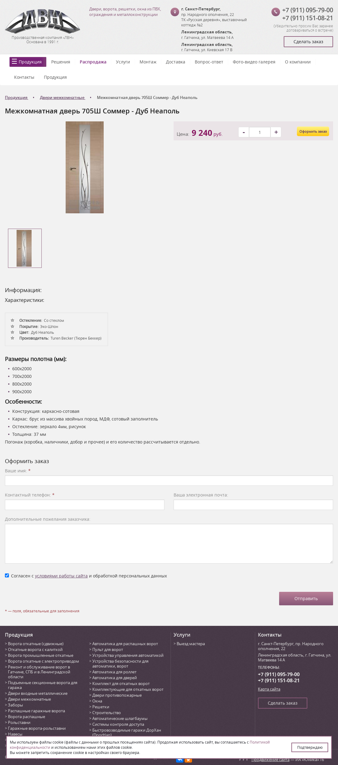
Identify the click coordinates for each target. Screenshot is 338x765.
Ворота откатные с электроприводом (43, 661)
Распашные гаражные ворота (36, 711)
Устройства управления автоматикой (127, 655)
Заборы (15, 705)
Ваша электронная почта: (201, 495)
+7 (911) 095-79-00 (307, 10)
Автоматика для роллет (114, 672)
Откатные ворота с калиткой (35, 649)
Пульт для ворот (107, 649)
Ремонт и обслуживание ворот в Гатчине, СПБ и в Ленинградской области (39, 671)
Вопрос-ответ (209, 62)
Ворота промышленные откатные (40, 655)
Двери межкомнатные (29, 699)
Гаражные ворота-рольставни (37, 728)
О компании (298, 62)
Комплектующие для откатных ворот (127, 689)
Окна (97, 701)
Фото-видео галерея (254, 62)
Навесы (15, 734)
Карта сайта (269, 689)
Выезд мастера (191, 643)
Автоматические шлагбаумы (120, 718)
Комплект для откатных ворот (121, 683)
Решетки (100, 707)
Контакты (24, 77)
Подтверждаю (310, 747)
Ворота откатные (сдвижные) (35, 643)
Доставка (175, 62)
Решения (60, 62)
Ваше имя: (18, 471)
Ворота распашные (26, 716)
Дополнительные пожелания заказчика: (47, 519)
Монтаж (148, 62)
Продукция (30, 62)
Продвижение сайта (271, 759)
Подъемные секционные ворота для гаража (42, 685)
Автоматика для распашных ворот (125, 643)
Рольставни (19, 722)
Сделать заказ (308, 41)
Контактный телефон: (30, 495)
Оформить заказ (313, 131)
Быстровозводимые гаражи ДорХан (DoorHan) (126, 732)
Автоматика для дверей (114, 677)
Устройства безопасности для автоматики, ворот (120, 663)
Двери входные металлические (37, 693)
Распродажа (93, 62)
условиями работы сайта (61, 576)
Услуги (123, 62)
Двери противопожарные (117, 695)
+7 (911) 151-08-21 (307, 18)
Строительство (106, 712)
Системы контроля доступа (118, 724)
